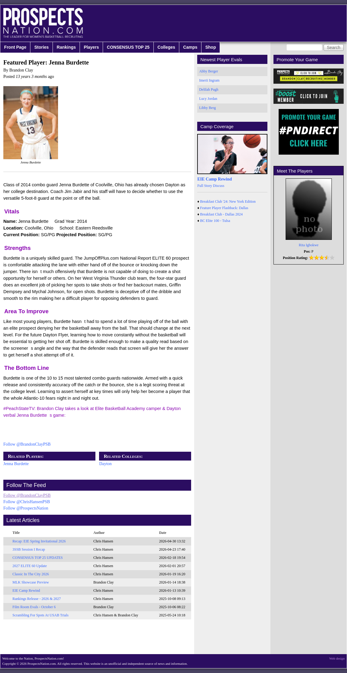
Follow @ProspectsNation (25, 508)
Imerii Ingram (209, 80)
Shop (210, 47)
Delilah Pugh (208, 89)
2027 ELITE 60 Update (29, 566)
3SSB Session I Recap (28, 549)
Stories (41, 47)
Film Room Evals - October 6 (34, 607)
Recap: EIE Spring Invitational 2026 (39, 541)
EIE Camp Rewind (26, 590)
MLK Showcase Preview (30, 582)
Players (91, 47)
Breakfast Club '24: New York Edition (228, 201)
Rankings (66, 47)
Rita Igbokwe (308, 245)
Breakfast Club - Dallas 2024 (221, 214)
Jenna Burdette (16, 463)
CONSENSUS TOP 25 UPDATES (37, 558)
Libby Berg (207, 108)
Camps (190, 47)
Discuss (218, 186)
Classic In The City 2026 (30, 574)
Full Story (204, 186)
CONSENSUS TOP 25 (128, 47)
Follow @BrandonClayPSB (27, 444)
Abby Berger (208, 71)
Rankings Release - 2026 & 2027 (36, 599)
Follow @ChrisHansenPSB (26, 501)
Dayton (105, 463)
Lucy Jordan (208, 98)
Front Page (15, 47)
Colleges (166, 47)
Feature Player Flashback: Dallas (224, 208)
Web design (337, 658)
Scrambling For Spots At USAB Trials (40, 615)
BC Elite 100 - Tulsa (215, 221)
